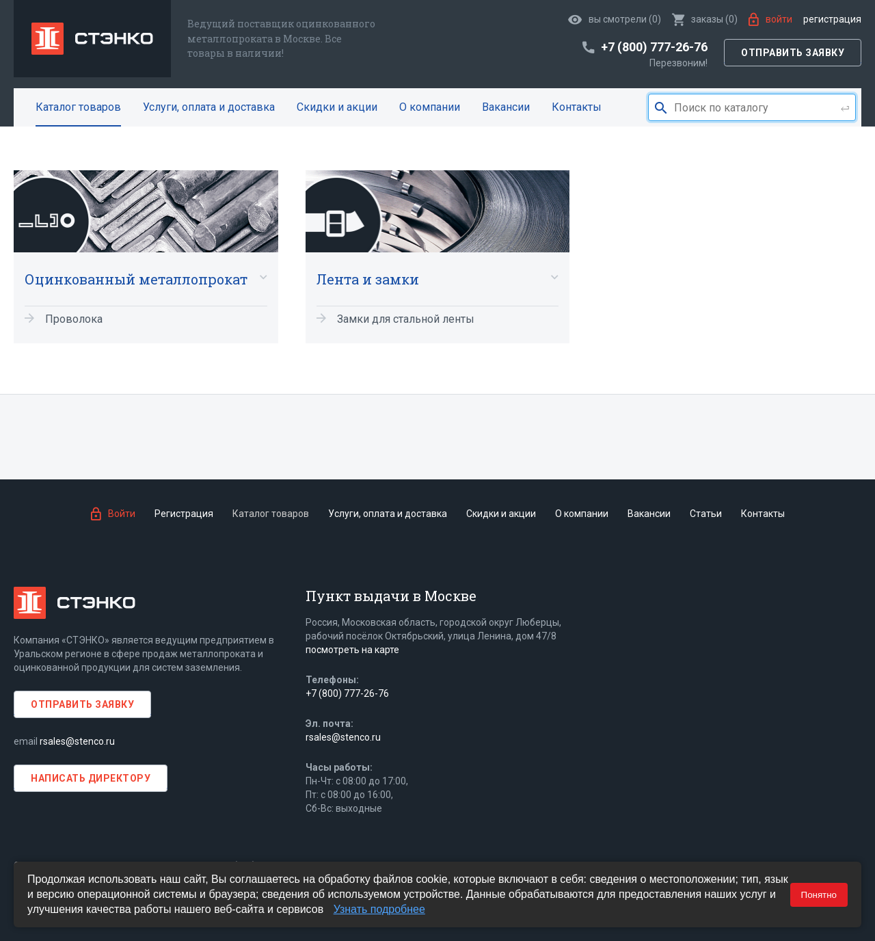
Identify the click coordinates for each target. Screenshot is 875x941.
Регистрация (832, 19)
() (705, 19)
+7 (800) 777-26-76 (347, 693)
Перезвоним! (678, 62)
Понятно (819, 895)
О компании (429, 107)
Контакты (577, 107)
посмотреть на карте (352, 649)
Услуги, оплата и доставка (209, 107)
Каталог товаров (78, 107)
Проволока (74, 319)
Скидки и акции (337, 107)
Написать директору (90, 778)
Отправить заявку (792, 52)
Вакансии (506, 107)
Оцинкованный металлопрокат (136, 279)
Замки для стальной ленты (405, 319)
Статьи (706, 513)
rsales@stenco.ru (77, 741)
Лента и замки (368, 279)
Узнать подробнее (379, 909)
